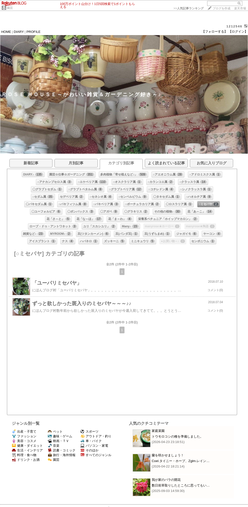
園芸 (10, 8)
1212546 (234, 26)
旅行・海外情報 (61, 455)
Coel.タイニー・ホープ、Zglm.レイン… (181, 461)
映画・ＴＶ (58, 441)
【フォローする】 (214, 31)
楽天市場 (240, 8)
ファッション (24, 436)
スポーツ (89, 431)
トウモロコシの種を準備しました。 (177, 436)
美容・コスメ (24, 441)
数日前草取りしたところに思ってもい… (181, 485)
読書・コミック (61, 450)
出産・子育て (24, 431)
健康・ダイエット (27, 445)
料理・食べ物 (24, 455)
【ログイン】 (238, 31)
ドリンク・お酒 (26, 460)
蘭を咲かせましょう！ (168, 455)
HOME (6, 32)
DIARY (19, 32)
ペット (55, 431)
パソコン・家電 (94, 445)
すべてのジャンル (95, 455)
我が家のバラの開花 (166, 480)
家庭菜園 (158, 431)
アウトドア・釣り (95, 436)
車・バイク (91, 441)
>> (189, 8)
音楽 (53, 445)
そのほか (89, 450)
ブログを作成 (221, 8)
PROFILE (33, 32)
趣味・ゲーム (60, 436)
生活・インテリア (27, 450)
